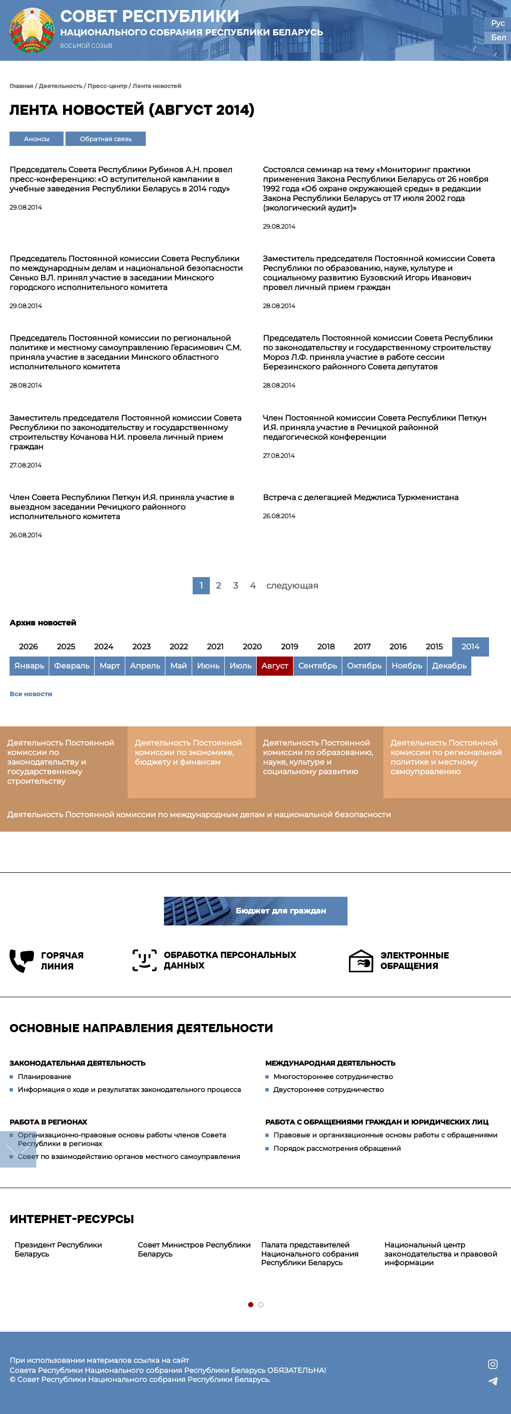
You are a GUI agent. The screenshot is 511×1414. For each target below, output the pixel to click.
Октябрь (364, 665)
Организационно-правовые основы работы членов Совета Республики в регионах (122, 1139)
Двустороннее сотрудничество (328, 1089)
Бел (498, 37)
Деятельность (60, 85)
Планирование (44, 1076)
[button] (458, 30)
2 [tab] (261, 1305)
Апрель (145, 665)
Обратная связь (105, 139)
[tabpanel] (71, 1249)
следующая (292, 585)
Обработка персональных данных (214, 960)
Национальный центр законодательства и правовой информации (440, 1254)
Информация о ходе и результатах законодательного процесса (129, 1089)
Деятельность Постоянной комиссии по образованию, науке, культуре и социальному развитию (318, 757)
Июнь (208, 665)
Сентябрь (317, 665)
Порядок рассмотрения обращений (337, 1148)
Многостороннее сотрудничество (333, 1076)
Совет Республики (191, 22)
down (18, 1149)
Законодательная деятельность (77, 1063)
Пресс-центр (107, 85)
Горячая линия (47, 961)
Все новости (31, 694)
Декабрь (449, 665)
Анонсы (36, 139)
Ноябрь (406, 665)
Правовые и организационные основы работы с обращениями (385, 1135)
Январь (29, 665)
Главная (21, 85)
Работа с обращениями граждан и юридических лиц (377, 1122)
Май (178, 665)
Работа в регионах (48, 1122)
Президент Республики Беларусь (58, 1249)
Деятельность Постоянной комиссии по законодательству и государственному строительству (60, 762)
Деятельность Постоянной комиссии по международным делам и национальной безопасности (199, 814)
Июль (240, 665)
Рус (498, 23)
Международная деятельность (330, 1063)
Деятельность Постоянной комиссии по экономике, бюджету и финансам (188, 752)
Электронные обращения (399, 960)
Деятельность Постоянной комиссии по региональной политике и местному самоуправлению (446, 757)
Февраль (71, 665)
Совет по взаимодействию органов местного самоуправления (129, 1156)
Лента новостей (157, 85)
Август (274, 665)
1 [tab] (251, 1305)
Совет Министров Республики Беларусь (194, 1249)
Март (109, 665)
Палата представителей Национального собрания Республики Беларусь (310, 1254)
